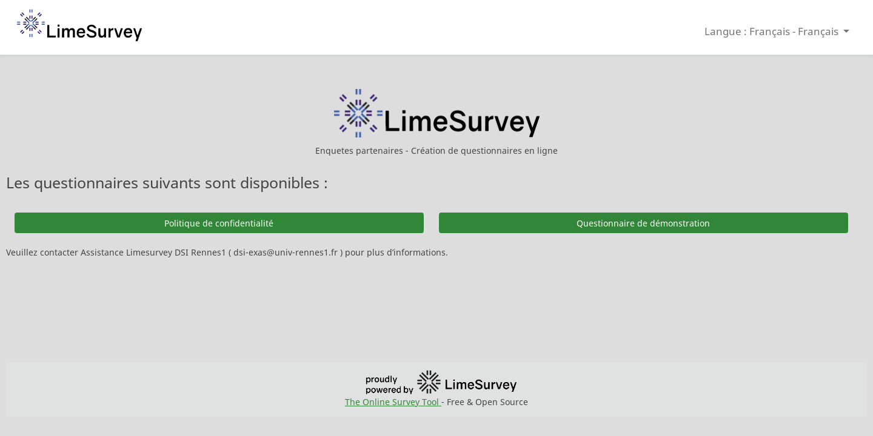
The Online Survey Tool (393, 402)
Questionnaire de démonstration (643, 223)
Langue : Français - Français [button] (772, 31)
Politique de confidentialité (218, 223)
